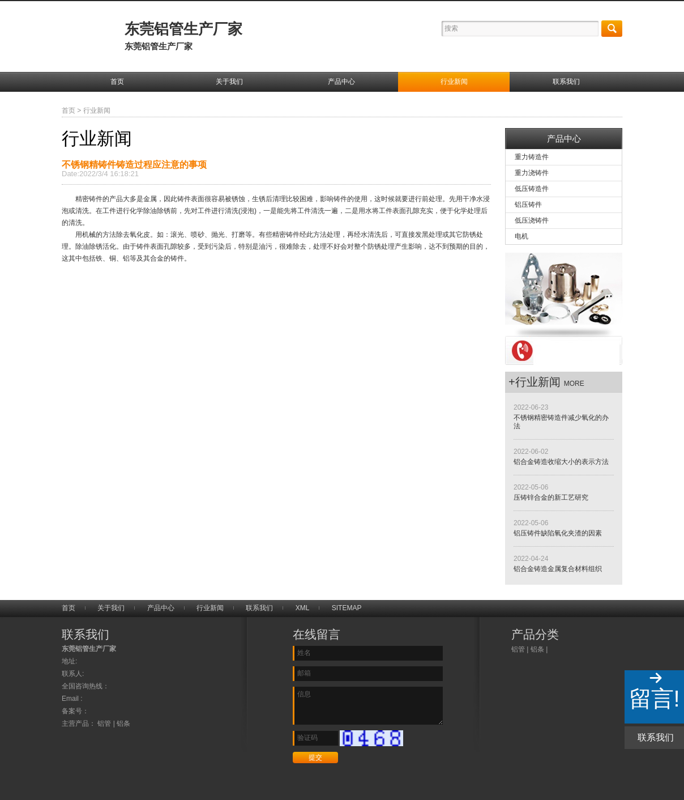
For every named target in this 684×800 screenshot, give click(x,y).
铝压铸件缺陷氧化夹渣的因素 (558, 533)
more (574, 384)
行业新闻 (454, 82)
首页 (117, 82)
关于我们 (229, 82)
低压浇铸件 (532, 220)
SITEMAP (347, 608)
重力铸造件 (532, 157)
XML (303, 608)
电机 (521, 236)
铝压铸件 (528, 204)
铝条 (537, 649)
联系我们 (566, 82)
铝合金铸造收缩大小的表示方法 (561, 462)
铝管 (518, 649)
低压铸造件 (532, 189)
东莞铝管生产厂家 (183, 35)
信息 (368, 706)
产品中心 (341, 82)
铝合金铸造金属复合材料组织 (558, 569)
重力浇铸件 (532, 173)
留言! (654, 698)
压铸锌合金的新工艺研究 (551, 497)
